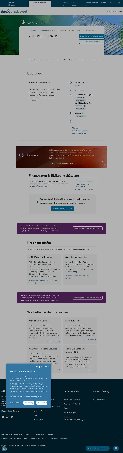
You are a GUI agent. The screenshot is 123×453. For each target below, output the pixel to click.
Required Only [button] (28, 403)
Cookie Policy (35, 397)
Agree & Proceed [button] (42, 403)
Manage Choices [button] (15, 403)
